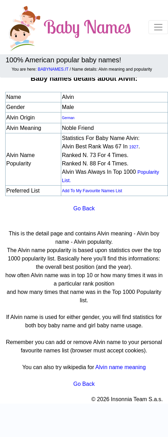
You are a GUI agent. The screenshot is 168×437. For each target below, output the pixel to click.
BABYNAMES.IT (53, 69)
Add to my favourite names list (92, 190)
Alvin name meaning (120, 367)
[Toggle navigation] (158, 27)
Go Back (84, 208)
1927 (133, 147)
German (68, 118)
